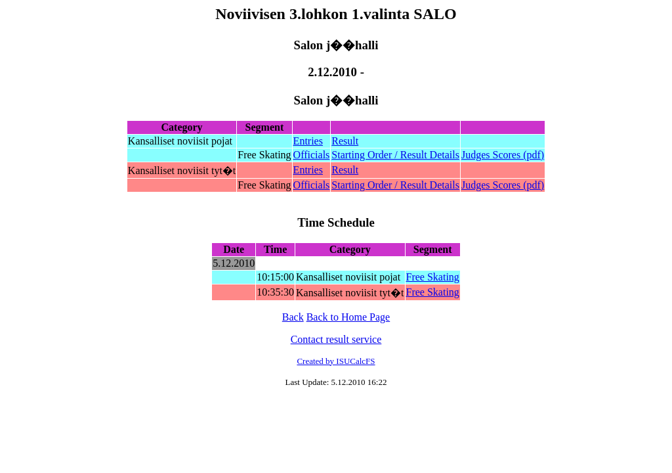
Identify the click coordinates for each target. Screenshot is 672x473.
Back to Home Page (348, 317)
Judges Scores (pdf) (502, 154)
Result (344, 140)
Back (293, 317)
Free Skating (432, 276)
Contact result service (336, 339)
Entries (308, 140)
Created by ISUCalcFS (336, 361)
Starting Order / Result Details (395, 154)
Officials (311, 154)
